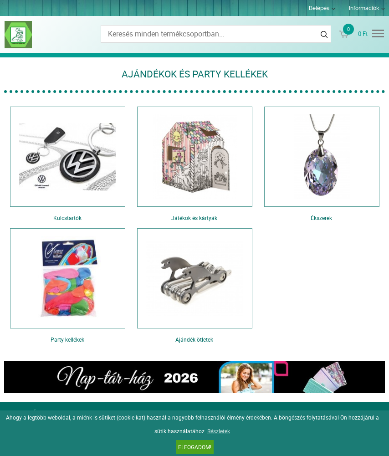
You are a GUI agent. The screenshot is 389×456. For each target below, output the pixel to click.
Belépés (319, 8)
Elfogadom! (194, 447)
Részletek (218, 431)
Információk (364, 8)
